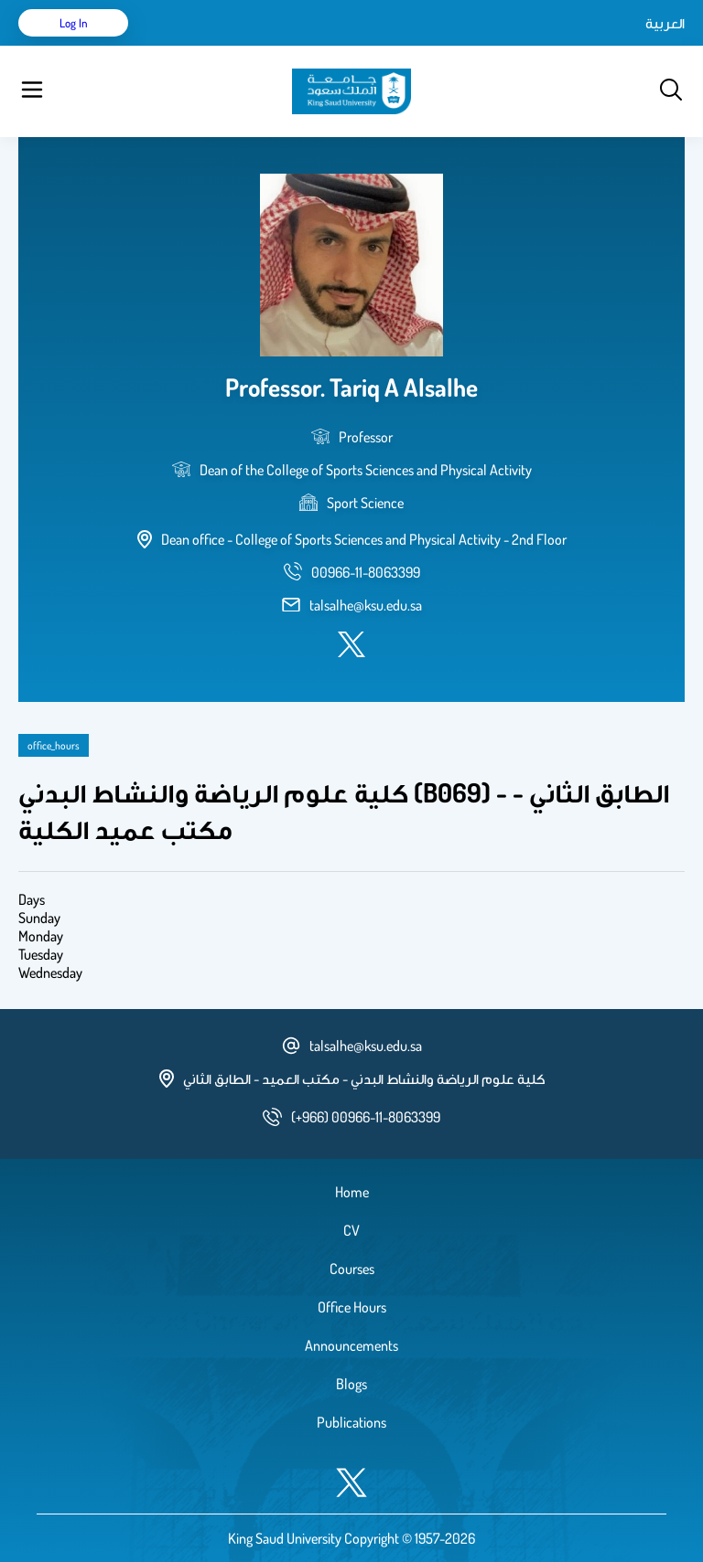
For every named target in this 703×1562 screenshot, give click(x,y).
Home (352, 1192)
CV (351, 1230)
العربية (665, 23)
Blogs (351, 1384)
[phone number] (365, 572)
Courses (352, 1268)
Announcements (351, 1345)
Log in (73, 23)
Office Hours (352, 1307)
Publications (351, 1422)
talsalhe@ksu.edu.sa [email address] (365, 605)
